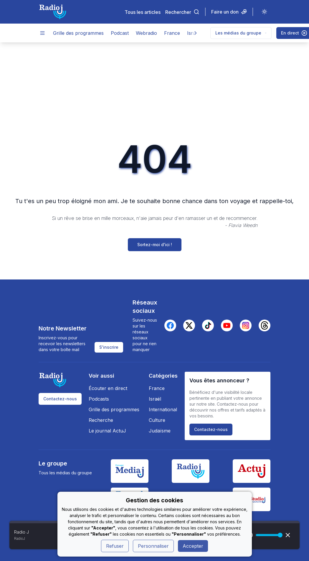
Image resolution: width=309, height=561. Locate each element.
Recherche (101, 420)
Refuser (115, 546)
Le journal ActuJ (107, 431)
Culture (157, 420)
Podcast (120, 33)
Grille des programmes (78, 33)
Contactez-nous (60, 398)
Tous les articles (143, 11)
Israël (155, 399)
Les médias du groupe (241, 32)
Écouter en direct (108, 388)
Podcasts (99, 399)
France (172, 33)
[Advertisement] (154, 86)
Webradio (146, 33)
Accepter (193, 546)
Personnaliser (153, 546)
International (163, 409)
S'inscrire (108, 347)
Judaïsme (160, 431)
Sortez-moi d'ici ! (154, 244)
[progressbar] (268, 535)
